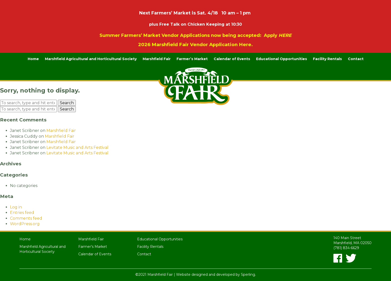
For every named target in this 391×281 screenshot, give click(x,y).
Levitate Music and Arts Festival (77, 147)
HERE (285, 35)
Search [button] (67, 102)
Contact (356, 59)
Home (33, 59)
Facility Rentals (327, 59)
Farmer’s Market (192, 59)
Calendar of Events (232, 59)
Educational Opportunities (281, 59)
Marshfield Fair (157, 59)
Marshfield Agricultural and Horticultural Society (91, 59)
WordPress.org (25, 223)
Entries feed (22, 212)
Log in (16, 207)
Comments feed (26, 218)
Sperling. (248, 274)
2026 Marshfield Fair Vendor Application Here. (195, 44)
